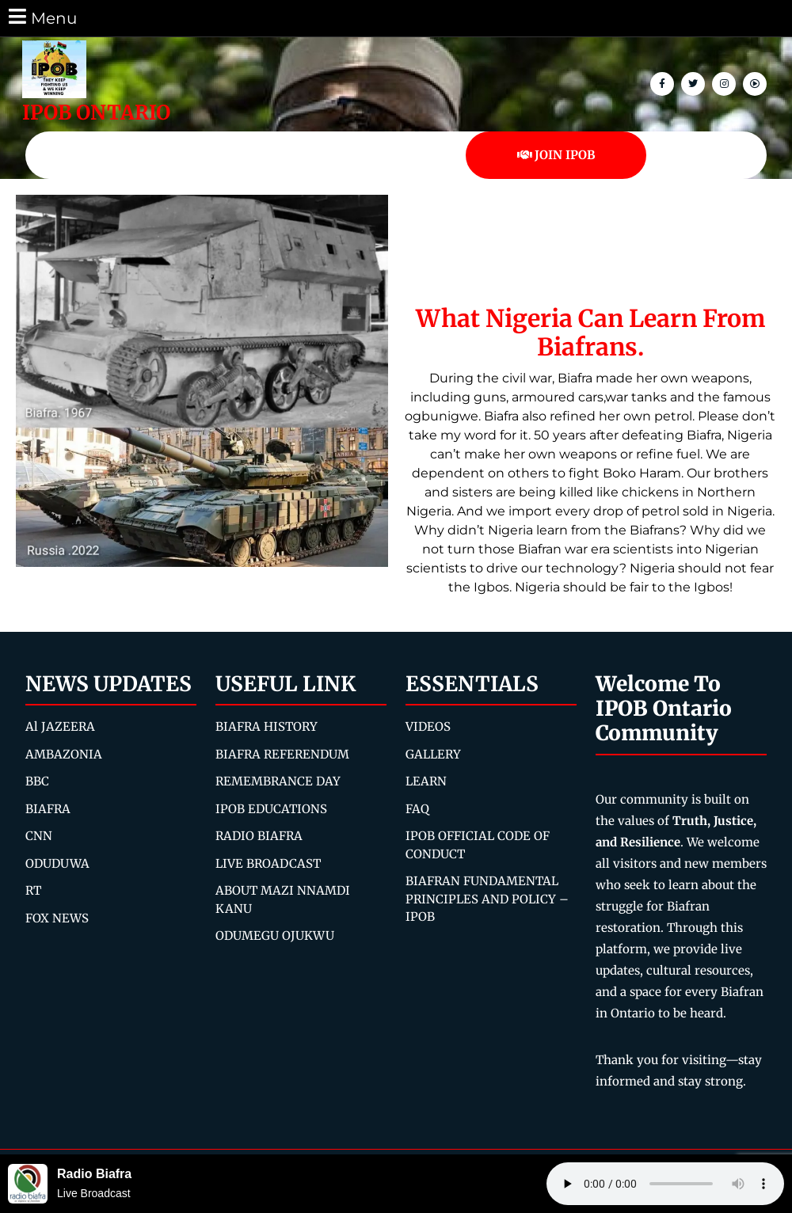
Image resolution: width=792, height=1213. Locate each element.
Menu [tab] (41, 17)
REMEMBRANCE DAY (278, 781)
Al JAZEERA (60, 726)
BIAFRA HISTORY (266, 726)
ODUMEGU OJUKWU (274, 935)
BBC (37, 781)
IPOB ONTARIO (96, 112)
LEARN (426, 781)
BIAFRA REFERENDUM (282, 754)
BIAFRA (47, 808)
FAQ (417, 808)
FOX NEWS (57, 918)
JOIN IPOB (556, 154)
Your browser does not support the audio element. (665, 1183)
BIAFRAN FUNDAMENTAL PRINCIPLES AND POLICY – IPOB (487, 898)
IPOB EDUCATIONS (271, 808)
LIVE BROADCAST (268, 863)
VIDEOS (428, 726)
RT (33, 890)
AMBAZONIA (63, 754)
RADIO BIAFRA (259, 835)
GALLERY (433, 754)
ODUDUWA (57, 863)
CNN (38, 835)
